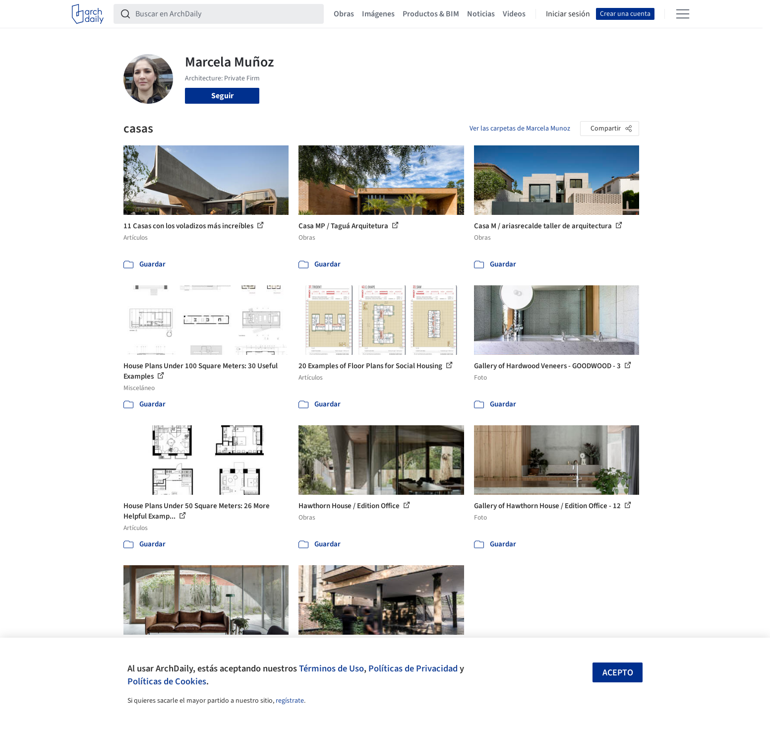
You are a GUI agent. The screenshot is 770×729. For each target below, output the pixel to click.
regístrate (290, 701)
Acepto (617, 672)
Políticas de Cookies (166, 681)
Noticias (481, 13)
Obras (344, 13)
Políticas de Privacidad (413, 668)
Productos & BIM (431, 13)
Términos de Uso (331, 668)
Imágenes (378, 13)
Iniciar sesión (568, 13)
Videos (514, 13)
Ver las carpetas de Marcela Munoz (520, 128)
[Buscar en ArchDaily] (226, 14)
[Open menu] (683, 14)
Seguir (222, 95)
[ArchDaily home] (88, 14)
